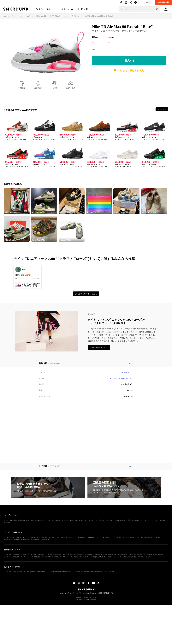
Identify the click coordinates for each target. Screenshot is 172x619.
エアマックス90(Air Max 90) (121, 378)
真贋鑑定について (21, 537)
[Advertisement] (129, 88)
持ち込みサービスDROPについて (88, 537)
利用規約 (157, 537)
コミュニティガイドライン (118, 537)
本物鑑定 (21, 88)
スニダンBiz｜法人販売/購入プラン (75, 520)
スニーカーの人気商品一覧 (36, 554)
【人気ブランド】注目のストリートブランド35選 (19, 571)
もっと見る (162, 109)
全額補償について (133, 537)
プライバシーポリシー (152, 520)
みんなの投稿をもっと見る (86, 294)
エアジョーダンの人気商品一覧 (153, 554)
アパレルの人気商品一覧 (53, 554)
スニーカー (51, 9)
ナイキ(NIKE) (127, 372)
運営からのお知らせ (147, 537)
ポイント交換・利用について (51, 537)
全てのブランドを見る (145, 557)
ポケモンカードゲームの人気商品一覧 (115, 554)
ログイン (147, 2)
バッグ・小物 (82, 9)
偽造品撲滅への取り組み (25, 520)
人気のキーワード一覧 (114, 557)
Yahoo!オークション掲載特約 (30, 539)
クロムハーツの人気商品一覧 (72, 557)
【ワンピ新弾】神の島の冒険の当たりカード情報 (86, 571)
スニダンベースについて (42, 520)
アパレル (39, 9)
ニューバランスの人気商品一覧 (33, 557)
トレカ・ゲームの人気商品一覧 (72, 554)
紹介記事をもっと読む (98, 348)
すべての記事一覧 (109, 571)
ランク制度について (34, 537)
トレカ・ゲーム (66, 9)
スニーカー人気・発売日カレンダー (15, 554)
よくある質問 (104, 537)
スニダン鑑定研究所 (10, 520)
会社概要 (163, 520)
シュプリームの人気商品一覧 (13, 557)
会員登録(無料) (163, 2)
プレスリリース (92, 520)
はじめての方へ (9, 537)
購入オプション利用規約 (12, 539)
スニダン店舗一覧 (57, 520)
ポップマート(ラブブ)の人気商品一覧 (94, 557)
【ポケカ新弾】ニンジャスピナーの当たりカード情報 (53, 571)
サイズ (95, 49)
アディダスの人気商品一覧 (53, 557)
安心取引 (54, 88)
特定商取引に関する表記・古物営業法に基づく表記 (115, 520)
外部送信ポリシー (137, 520)
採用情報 (7, 522)
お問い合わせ (45, 539)
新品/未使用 (70, 88)
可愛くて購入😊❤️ (23, 275)
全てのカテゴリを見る (129, 557)
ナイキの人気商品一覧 (135, 554)
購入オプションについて (69, 537)
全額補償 (38, 88)
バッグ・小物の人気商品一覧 (93, 554)
